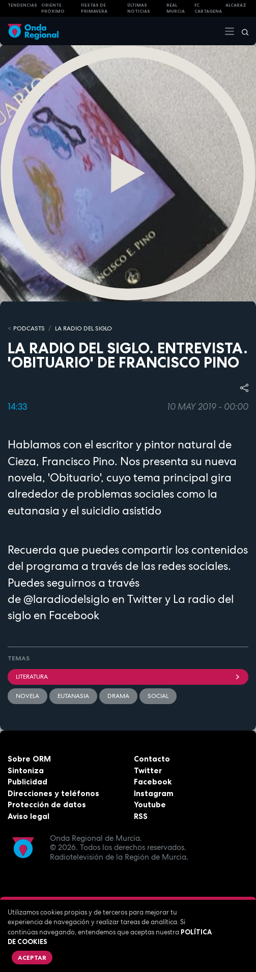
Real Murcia (175, 8)
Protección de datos (47, 804)
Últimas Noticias (138, 8)
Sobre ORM (29, 759)
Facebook (153, 781)
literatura (128, 677)
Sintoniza (26, 770)
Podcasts (29, 328)
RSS (141, 816)
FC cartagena (208, 8)
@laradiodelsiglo (66, 599)
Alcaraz (235, 5)
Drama (118, 696)
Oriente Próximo (53, 8)
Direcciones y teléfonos (53, 793)
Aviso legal (28, 816)
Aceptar (32, 957)
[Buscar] (241, 31)
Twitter (148, 770)
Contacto (152, 759)
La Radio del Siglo (83, 328)
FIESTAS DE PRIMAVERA (94, 8)
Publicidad (27, 781)
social (158, 696)
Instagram (154, 793)
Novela (27, 696)
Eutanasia (73, 696)
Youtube (150, 804)
